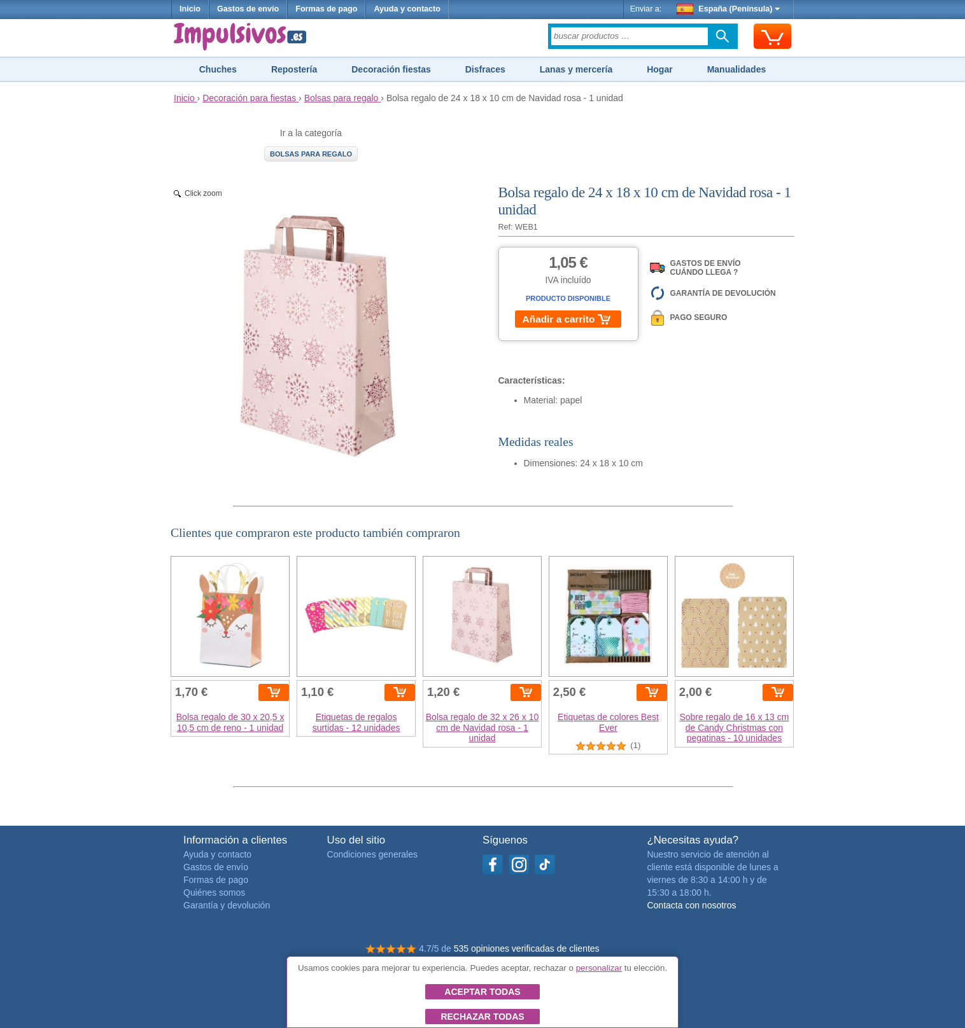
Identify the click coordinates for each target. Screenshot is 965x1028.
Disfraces (485, 69)
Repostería (294, 69)
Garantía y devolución (226, 905)
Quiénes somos (214, 892)
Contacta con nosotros (691, 905)
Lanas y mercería (576, 69)
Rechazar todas (482, 1016)
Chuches (218, 69)
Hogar (659, 69)
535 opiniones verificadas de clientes (527, 948)
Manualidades (736, 69)
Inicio (190, 8)
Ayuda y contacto (407, 8)
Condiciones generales (372, 854)
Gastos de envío (248, 8)
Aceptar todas (482, 992)
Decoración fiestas (391, 69)
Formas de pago (326, 8)
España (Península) (728, 8)
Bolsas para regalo (311, 154)
